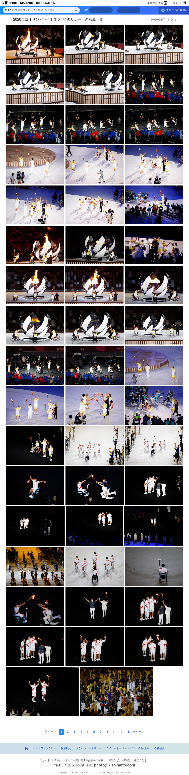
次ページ (138, 731)
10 (120, 731)
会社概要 (159, 748)
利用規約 (66, 748)
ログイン (179, 3)
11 (127, 731)
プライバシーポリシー (88, 748)
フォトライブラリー (44, 748)
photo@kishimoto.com (114, 765)
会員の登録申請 (157, 3)
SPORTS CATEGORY (173, 10)
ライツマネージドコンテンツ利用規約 (127, 748)
